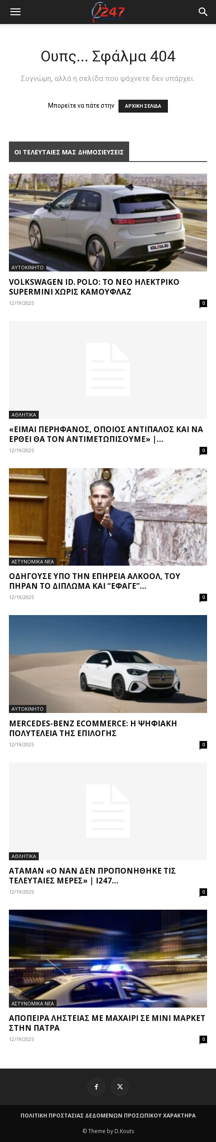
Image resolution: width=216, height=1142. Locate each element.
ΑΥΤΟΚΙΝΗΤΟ (28, 267)
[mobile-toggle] (15, 12)
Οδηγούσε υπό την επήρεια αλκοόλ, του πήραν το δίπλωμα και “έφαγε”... (94, 581)
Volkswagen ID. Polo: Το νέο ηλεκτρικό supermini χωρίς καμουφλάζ (94, 287)
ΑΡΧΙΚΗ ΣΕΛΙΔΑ (143, 106)
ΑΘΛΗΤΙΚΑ (24, 414)
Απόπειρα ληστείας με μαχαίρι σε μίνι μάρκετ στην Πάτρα (107, 1023)
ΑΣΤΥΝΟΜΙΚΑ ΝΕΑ (33, 561)
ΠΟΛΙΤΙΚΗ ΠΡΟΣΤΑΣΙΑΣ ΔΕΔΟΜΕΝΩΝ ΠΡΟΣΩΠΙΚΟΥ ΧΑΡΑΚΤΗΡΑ (108, 1115)
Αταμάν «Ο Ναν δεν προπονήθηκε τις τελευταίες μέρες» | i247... (92, 876)
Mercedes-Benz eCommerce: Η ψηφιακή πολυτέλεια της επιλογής (93, 728)
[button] (203, 12)
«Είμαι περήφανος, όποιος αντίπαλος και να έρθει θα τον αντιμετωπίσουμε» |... (106, 434)
